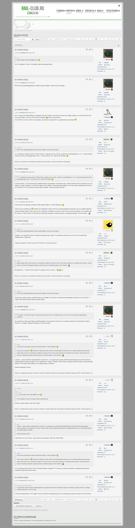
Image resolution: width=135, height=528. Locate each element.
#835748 (17, 82)
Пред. (50, 39)
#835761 (17, 309)
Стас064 (22, 53)
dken (21, 286)
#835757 (17, 224)
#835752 (17, 142)
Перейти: (17, 503)
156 (96, 39)
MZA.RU (32, 13)
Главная (61, 10)
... (81, 39)
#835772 (17, 339)
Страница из (70, 39)
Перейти (38, 506)
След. (118, 39)
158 (104, 39)
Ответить (18, 45)
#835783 (17, 480)
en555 (21, 202)
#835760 (17, 286)
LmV (21, 142)
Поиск (37, 39)
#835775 (17, 448)
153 (85, 39)
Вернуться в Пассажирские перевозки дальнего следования (31, 510)
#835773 (17, 383)
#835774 (17, 419)
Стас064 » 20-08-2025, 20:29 (24, 485)
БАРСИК (22, 112)
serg (21, 339)
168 (114, 39)
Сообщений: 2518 (58, 39)
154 (88, 39)
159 (108, 39)
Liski (21, 224)
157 (100, 39)
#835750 (17, 112)
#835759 (17, 256)
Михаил (22, 480)
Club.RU (33, 8)
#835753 (17, 172)
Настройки (44, 499)
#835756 (17, 202)
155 (92, 39)
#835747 (17, 53)
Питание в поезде (21, 35)
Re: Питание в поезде (21, 50)
